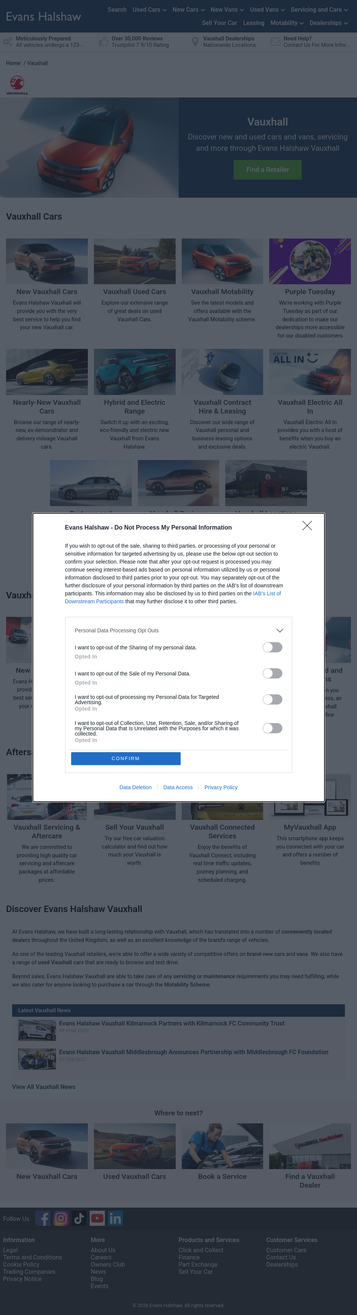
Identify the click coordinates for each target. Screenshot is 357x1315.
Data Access (178, 788)
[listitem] (178, 630)
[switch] (272, 647)
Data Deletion (136, 788)
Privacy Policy (220, 788)
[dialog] (178, 657)
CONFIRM (126, 758)
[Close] (309, 527)
